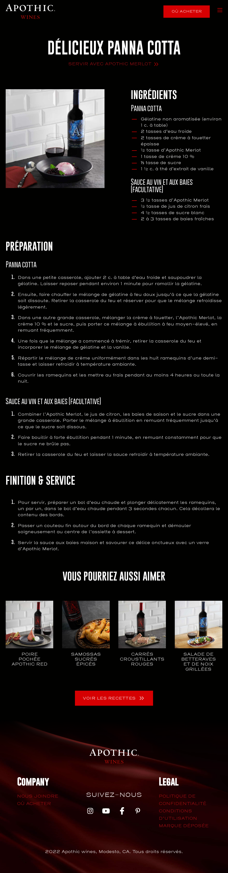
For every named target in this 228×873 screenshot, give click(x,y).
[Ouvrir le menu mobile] (219, 10)
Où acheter (187, 11)
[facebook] (122, 811)
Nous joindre (37, 796)
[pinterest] (137, 811)
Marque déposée (184, 825)
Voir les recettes (109, 698)
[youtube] (106, 811)
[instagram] (90, 812)
